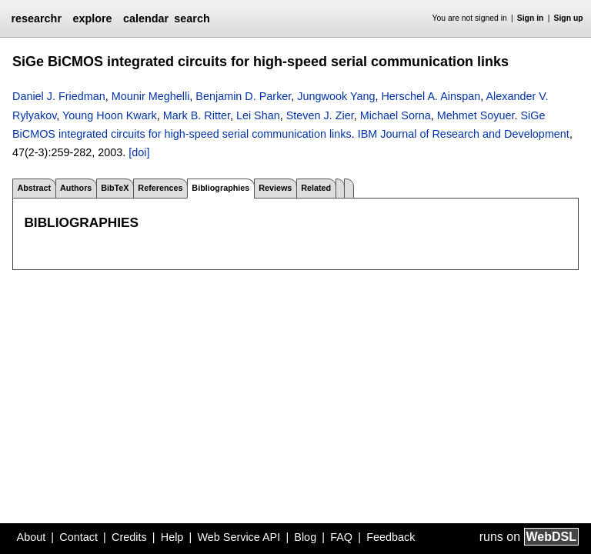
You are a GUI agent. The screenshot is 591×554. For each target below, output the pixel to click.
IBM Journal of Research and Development (463, 134)
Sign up (568, 18)
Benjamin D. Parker (243, 96)
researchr (36, 18)
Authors (76, 187)
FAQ (341, 537)
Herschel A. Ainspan (430, 96)
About (31, 537)
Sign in (530, 18)
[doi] (139, 152)
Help (172, 537)
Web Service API (238, 537)
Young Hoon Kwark (109, 115)
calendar (146, 18)
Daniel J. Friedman (58, 96)
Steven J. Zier (320, 115)
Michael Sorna (395, 115)
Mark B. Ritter (196, 115)
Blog (305, 537)
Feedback (390, 537)
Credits (129, 537)
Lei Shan (258, 115)
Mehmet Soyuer (476, 115)
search (191, 18)
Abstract (34, 187)
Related (316, 187)
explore (92, 18)
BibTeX (115, 187)
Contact (78, 537)
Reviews (275, 187)
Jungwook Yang (336, 96)
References (160, 187)
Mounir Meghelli (151, 96)
